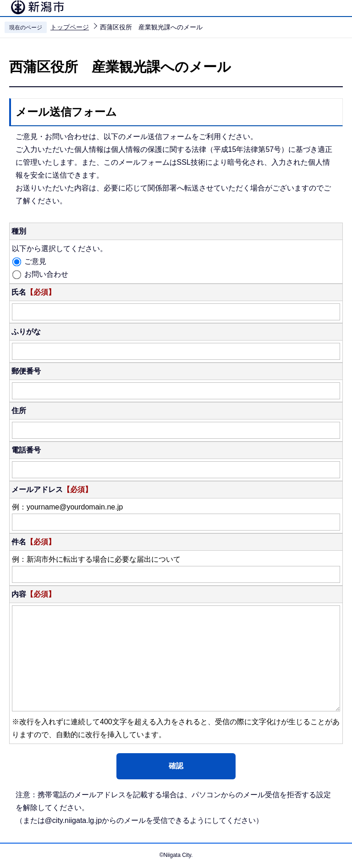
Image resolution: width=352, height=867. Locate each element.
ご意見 (35, 261)
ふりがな (26, 332)
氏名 (33, 292)
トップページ (69, 27)
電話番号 (26, 450)
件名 (33, 542)
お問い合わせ (46, 274)
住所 (18, 410)
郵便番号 (26, 371)
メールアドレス (51, 489)
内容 (33, 594)
